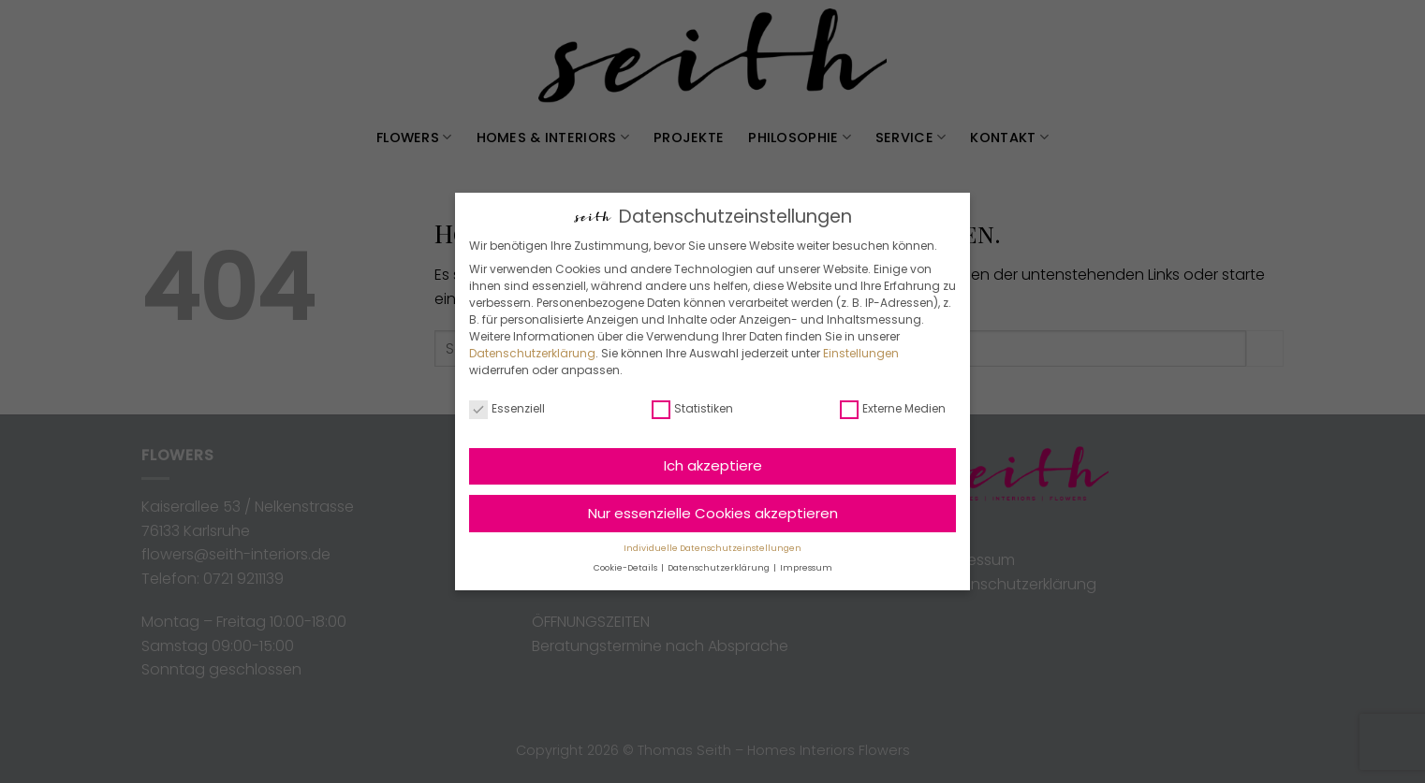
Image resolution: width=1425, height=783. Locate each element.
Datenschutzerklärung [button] (719, 567)
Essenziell (507, 408)
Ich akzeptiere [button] (713, 465)
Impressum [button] (806, 567)
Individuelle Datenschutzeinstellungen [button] (712, 548)
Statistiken (692, 408)
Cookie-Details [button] (626, 567)
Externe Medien (893, 408)
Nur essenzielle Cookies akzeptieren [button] (713, 513)
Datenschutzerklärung (532, 353)
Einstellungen (861, 353)
